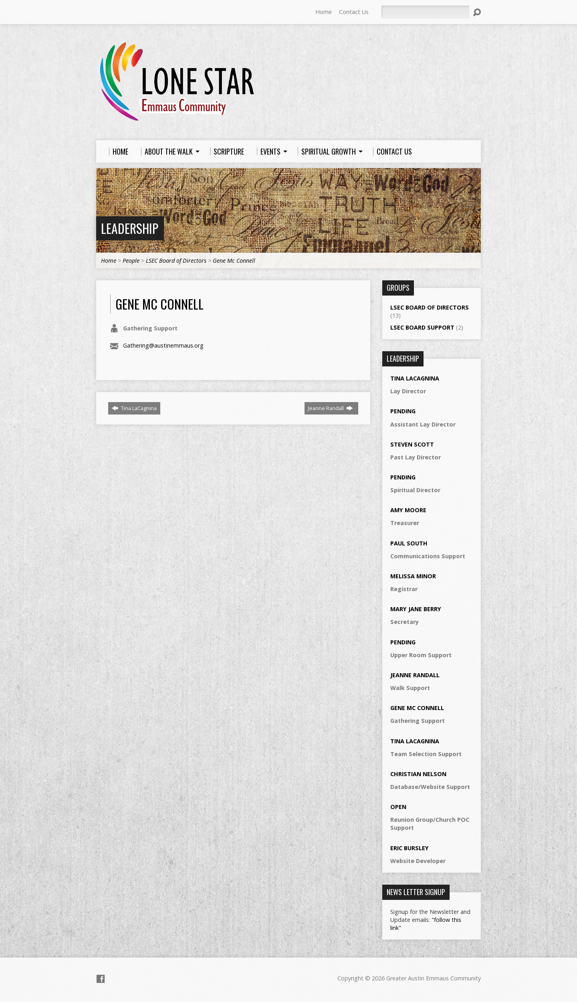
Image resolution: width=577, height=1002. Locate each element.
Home (323, 12)
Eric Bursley (409, 848)
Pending (403, 411)
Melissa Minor (413, 576)
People (131, 260)
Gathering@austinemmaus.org (163, 345)
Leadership (129, 228)
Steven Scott (412, 444)
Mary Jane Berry (415, 609)
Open (398, 807)
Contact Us (354, 12)
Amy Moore (408, 510)
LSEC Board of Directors (176, 260)
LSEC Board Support (422, 327)
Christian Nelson (418, 774)
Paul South (409, 543)
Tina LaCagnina (134, 408)
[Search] (425, 12)
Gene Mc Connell (234, 260)
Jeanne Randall (330, 408)
